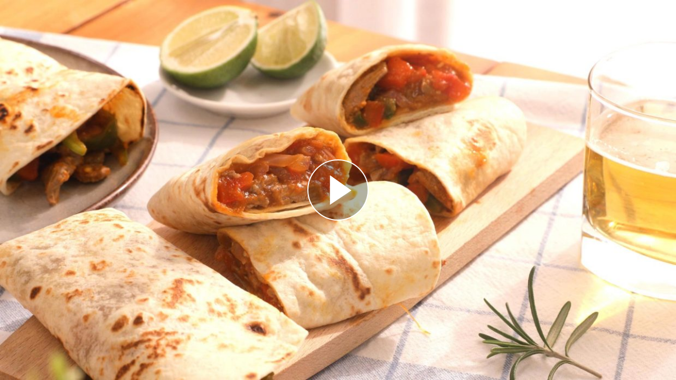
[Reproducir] (338, 190)
